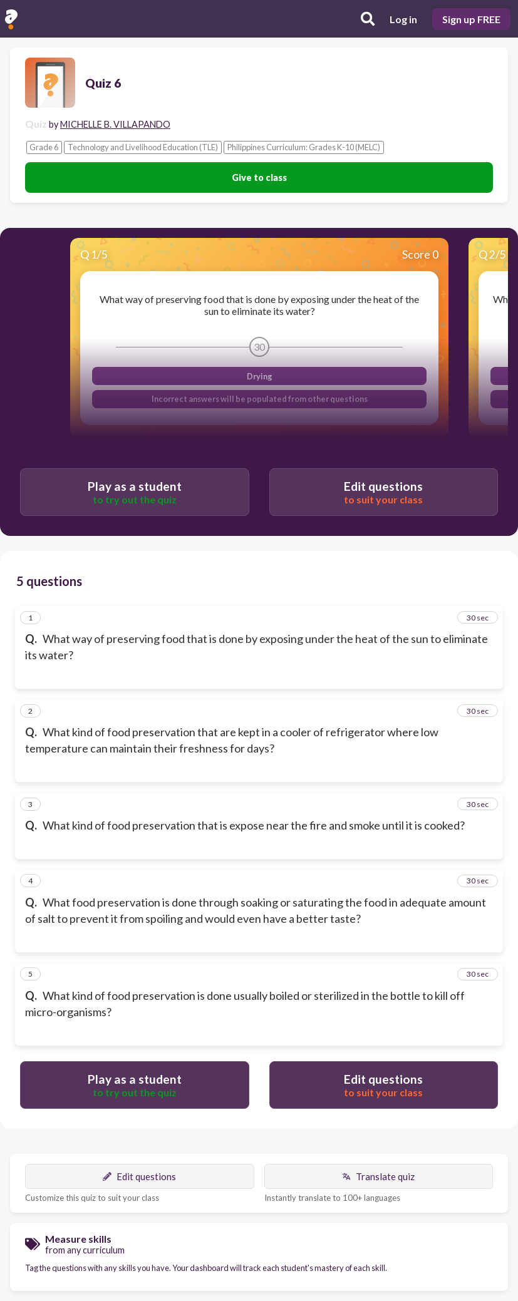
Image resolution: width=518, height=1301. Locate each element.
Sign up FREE (471, 19)
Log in (403, 19)
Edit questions (139, 1176)
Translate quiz (378, 1176)
